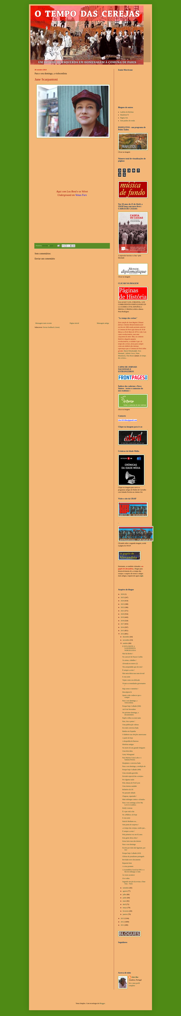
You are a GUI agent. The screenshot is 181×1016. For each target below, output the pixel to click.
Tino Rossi (130, 356)
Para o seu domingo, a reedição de (134, 766)
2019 (123, 617)
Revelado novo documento (131, 860)
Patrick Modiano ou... (129, 821)
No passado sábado (128, 793)
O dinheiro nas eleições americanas (134, 735)
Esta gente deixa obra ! (130, 838)
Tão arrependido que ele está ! (132, 667)
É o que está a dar (128, 811)
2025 (123, 597)
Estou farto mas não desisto (131, 841)
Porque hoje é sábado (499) (131, 770)
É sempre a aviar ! (128, 670)
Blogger (102, 1003)
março (125, 908)
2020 (123, 614)
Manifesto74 (124, 115)
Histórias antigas (128, 744)
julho (125, 894)
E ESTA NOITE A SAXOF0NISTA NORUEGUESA (129, 648)
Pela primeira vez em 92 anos (132, 835)
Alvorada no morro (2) (130, 664)
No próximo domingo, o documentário (130, 714)
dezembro (126, 637)
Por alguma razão (128, 780)
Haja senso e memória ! (130, 689)
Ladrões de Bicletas (127, 112)
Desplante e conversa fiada (131, 763)
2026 (123, 594)
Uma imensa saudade (129, 786)
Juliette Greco (130, 353)
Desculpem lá (127, 692)
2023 (123, 604)
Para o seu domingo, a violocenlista (129, 702)
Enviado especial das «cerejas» (132, 776)
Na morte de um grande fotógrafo (133, 748)
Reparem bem (127, 863)
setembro (126, 888)
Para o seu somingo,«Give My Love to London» (132, 804)
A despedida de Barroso (130, 741)
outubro (125, 643)
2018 (123, 621)
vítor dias (135, 977)
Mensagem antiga (103, 323)
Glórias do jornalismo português (133, 856)
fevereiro (126, 911)
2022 (123, 607)
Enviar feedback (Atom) (51, 327)
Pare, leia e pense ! (128, 721)
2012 (123, 922)
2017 (123, 624)
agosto (125, 891)
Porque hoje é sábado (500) (131, 706)
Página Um (124, 118)
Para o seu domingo (129, 844)
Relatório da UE (127, 790)
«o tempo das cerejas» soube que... (134, 828)
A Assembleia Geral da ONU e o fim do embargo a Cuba (133, 871)
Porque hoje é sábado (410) (131, 853)
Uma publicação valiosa (130, 725)
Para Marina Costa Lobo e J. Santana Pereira (132, 759)
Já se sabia (126, 878)
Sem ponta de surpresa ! (130, 825)
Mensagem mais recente (43, 323)
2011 (123, 925)
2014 (123, 634)
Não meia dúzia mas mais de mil (133, 673)
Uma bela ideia (127, 751)
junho (125, 898)
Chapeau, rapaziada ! (129, 796)
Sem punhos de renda (127, 121)
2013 (123, 918)
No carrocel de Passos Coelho (132, 657)
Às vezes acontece (128, 875)
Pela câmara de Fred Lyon (131, 783)
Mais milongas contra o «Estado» (133, 799)
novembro (126, 640)
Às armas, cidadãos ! (129, 660)
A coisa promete (127, 866)
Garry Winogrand (128, 754)
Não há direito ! (127, 654)
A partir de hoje (127, 738)
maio (125, 901)
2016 (123, 627)
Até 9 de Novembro (129, 709)
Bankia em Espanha (129, 731)
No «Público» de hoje (129, 815)
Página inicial (74, 323)
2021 (123, 611)
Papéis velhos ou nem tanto (131, 718)
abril (124, 904)
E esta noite (126, 677)
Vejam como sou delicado (131, 680)
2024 (123, 601)
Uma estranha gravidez (130, 773)
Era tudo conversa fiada (130, 728)
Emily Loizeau (127, 808)
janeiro (125, 914)
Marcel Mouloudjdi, (130, 351)
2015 (123, 631)
